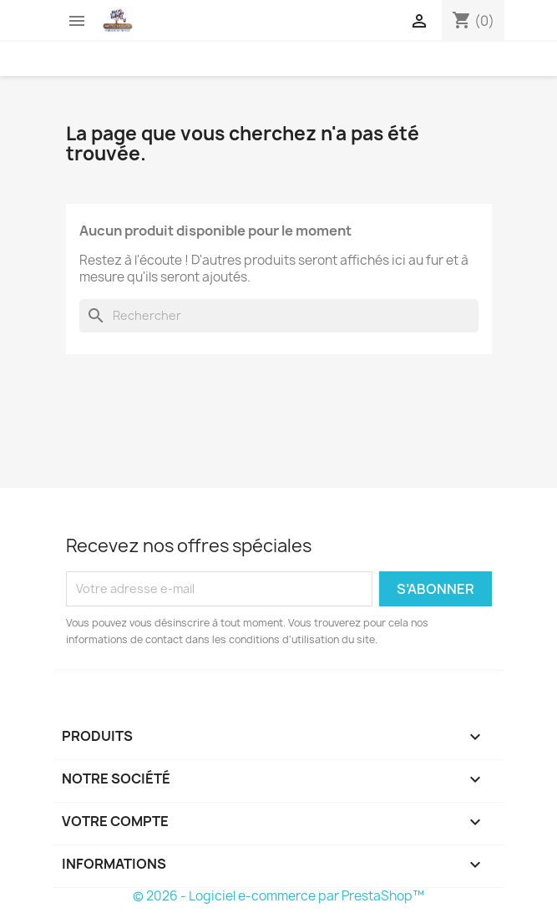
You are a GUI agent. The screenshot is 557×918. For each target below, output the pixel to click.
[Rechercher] (279, 315)
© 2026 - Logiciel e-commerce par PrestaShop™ (278, 896)
